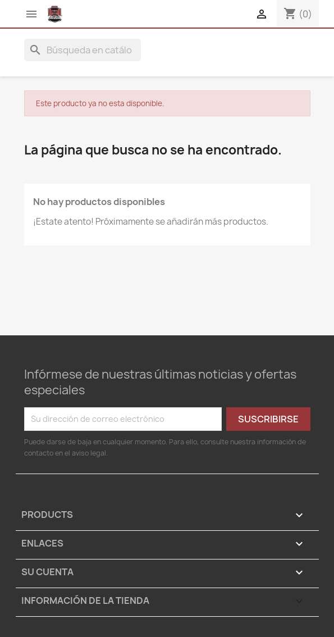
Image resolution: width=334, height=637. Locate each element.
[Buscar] (82, 50)
